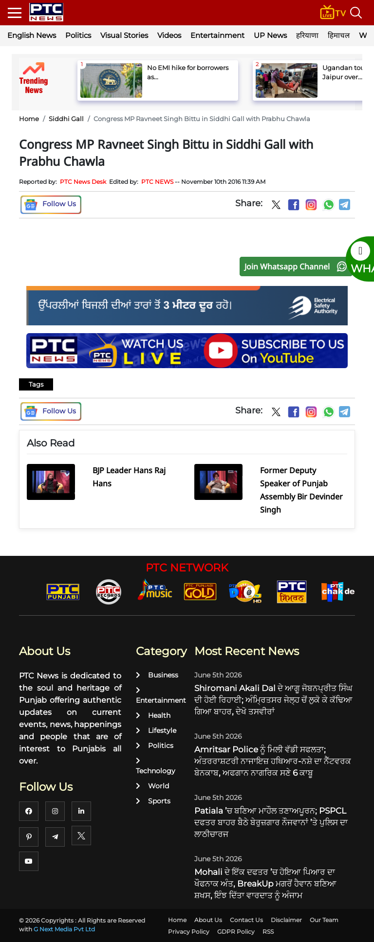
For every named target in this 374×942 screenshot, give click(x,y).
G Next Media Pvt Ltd (64, 929)
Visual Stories (124, 35)
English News (31, 35)
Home (29, 119)
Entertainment (217, 35)
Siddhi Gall (66, 119)
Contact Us (246, 920)
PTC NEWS (157, 181)
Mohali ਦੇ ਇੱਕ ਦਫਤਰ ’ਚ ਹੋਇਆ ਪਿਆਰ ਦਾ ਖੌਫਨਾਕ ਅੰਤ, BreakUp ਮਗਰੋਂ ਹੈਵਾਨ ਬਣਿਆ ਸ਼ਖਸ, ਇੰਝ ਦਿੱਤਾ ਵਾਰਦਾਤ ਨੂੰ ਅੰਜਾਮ (265, 883)
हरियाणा (307, 35)
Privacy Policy (188, 931)
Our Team (324, 920)
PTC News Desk (83, 181)
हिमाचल (339, 35)
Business (157, 675)
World (152, 786)
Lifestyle (156, 730)
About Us (208, 920)
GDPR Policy (236, 931)
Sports (153, 801)
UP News (270, 35)
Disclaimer (286, 920)
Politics (78, 35)
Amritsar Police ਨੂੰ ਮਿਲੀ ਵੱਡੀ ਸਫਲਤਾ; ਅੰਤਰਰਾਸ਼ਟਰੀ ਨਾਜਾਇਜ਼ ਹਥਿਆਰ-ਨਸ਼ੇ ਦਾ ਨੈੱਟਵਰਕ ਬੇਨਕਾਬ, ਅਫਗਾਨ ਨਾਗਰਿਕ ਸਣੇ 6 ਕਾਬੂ (272, 761)
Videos (169, 35)
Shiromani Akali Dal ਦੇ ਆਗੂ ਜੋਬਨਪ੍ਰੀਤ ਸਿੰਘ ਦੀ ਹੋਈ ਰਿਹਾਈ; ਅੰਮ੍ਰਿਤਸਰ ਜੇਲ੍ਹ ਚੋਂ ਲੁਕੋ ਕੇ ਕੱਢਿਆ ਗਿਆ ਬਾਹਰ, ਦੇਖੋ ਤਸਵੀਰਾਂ (273, 699)
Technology (155, 766)
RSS (268, 931)
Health (153, 715)
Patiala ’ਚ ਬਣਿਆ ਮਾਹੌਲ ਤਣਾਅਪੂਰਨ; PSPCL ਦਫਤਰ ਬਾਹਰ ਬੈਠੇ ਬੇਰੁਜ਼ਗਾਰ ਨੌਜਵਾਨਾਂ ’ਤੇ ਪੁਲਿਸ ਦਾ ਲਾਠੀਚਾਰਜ (271, 822)
